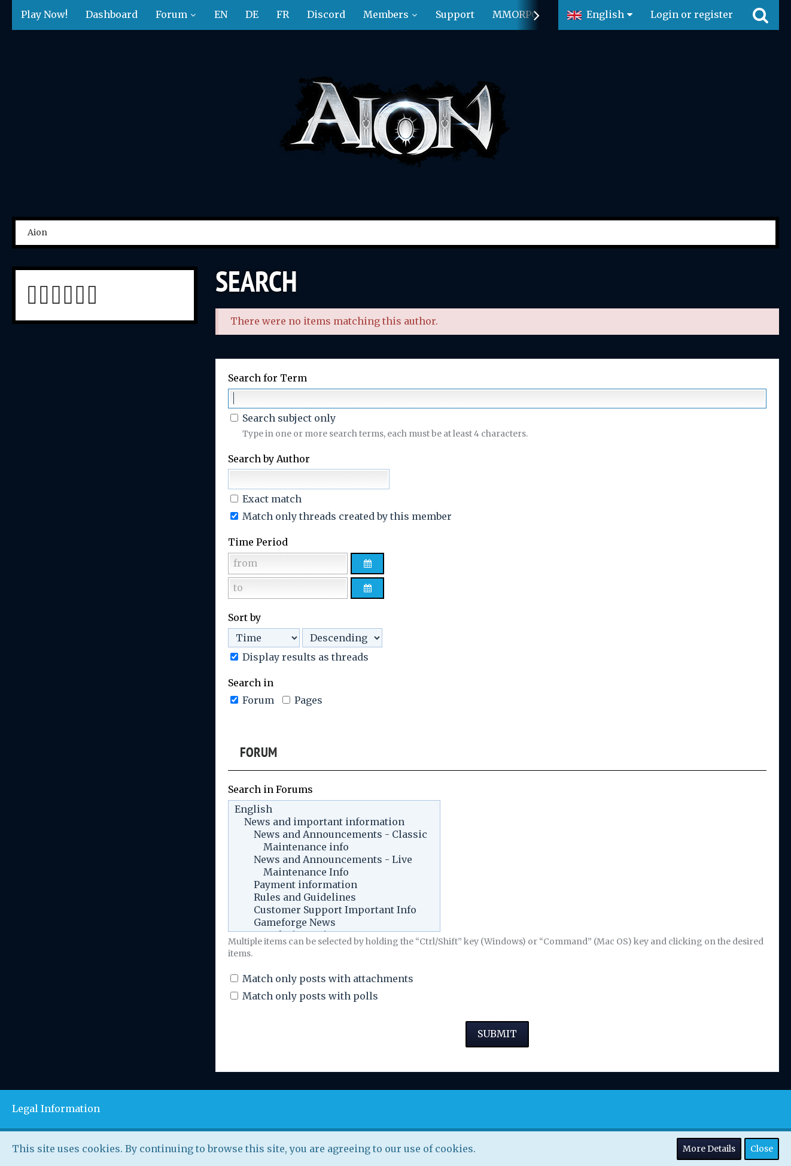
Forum (252, 700)
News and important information (334, 822)
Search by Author (269, 459)
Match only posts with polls (304, 996)
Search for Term (267, 378)
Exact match (266, 499)
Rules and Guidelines (334, 897)
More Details (709, 1148)
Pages (302, 700)
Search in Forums (270, 789)
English (334, 809)
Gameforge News (334, 922)
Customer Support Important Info (334, 910)
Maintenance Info (334, 872)
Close (761, 1148)
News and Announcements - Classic (334, 834)
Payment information (334, 885)
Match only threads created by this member (341, 516)
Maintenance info (334, 847)
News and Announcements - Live (334, 859)
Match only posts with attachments (321, 979)
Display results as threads (299, 657)
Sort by (244, 617)
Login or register (691, 14)
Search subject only (283, 418)
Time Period (258, 542)
